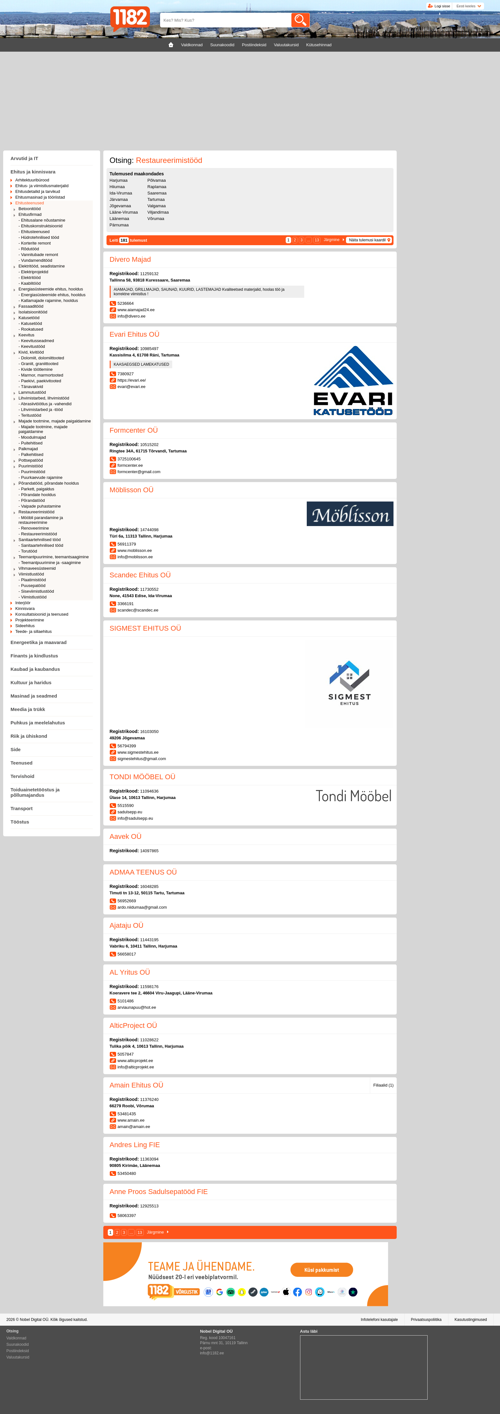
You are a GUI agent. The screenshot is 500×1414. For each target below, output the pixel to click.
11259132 (149, 273)
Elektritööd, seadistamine (41, 266)
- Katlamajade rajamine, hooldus (48, 300)
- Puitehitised (30, 443)
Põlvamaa (156, 180)
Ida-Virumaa (121, 193)
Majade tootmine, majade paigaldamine (54, 421)
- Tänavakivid (30, 386)
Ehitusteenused (29, 203)
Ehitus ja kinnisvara (33, 171)
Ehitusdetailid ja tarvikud (37, 191)
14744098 (149, 529)
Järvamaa (119, 199)
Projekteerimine (29, 620)
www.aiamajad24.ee (136, 309)
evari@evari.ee (132, 386)
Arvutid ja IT (24, 158)
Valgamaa (156, 205)
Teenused (22, 763)
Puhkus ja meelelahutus (38, 722)
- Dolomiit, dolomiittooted (41, 357)
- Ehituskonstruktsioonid (40, 225)
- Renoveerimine (33, 528)
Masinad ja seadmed (34, 696)
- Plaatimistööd (32, 579)
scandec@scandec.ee (138, 610)
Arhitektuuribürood (32, 180)
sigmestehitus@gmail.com (142, 758)
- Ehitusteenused (34, 231)
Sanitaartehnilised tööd (39, 539)
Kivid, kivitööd (31, 352)
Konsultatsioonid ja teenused (41, 614)
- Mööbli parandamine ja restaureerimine (40, 520)
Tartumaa (156, 199)
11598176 (149, 986)
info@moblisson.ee (135, 556)
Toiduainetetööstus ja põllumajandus (35, 792)
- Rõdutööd (28, 248)
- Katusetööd (30, 323)
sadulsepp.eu (130, 812)
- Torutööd (27, 551)
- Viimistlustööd (32, 597)
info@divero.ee (132, 316)
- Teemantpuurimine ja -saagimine (49, 562)
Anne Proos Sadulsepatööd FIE (159, 1192)
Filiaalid (383, 1085)
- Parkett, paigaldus (36, 489)
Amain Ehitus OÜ (137, 1085)
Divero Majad (130, 259)
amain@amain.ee (134, 1126)
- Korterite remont (34, 243)
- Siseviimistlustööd (36, 591)
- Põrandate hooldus (37, 494)
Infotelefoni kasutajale (379, 1319)
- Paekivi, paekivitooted (39, 380)
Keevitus (26, 335)
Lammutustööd (32, 392)
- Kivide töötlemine (35, 369)
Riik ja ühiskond (29, 736)
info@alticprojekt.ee (136, 1067)
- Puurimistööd (31, 471)
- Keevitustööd (31, 346)
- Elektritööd (29, 277)
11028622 (149, 1039)
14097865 (149, 850)
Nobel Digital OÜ (34, 1319)
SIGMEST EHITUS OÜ (145, 628)
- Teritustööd (29, 415)
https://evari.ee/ (132, 380)
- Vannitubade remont (38, 254)
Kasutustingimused (471, 1319)
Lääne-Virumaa (124, 212)
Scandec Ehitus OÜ (140, 575)
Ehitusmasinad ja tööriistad (40, 197)
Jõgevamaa (120, 205)
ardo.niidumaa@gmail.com (142, 907)
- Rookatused (30, 329)
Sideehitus (25, 625)
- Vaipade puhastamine (39, 506)
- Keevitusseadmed (36, 340)
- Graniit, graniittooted (38, 363)
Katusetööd (29, 317)
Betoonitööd (29, 208)
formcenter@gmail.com (139, 471)
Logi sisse (442, 6)
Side (16, 749)
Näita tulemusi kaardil (367, 240)
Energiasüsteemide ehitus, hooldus (50, 289)
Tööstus (20, 821)
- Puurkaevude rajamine (40, 477)
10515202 (149, 444)
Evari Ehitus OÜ (135, 334)
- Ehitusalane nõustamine (41, 220)
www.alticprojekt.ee (135, 1060)
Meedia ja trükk (28, 709)
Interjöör (23, 602)
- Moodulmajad (32, 437)
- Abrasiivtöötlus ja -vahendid (44, 403)
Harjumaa (119, 180)
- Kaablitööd (29, 283)
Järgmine (331, 240)
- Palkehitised (30, 454)
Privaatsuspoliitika (426, 1319)
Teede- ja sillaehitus (33, 631)
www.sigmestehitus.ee (138, 752)
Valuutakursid (17, 1357)
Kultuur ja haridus (31, 682)
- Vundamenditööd (35, 260)
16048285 (149, 886)
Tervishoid (22, 776)
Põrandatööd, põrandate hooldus (48, 483)
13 (317, 240)
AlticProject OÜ (133, 1025)
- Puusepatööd (32, 585)
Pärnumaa (119, 225)
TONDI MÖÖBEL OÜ (143, 777)
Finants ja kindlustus (34, 655)
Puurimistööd (30, 466)
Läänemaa (119, 218)
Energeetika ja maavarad (39, 642)
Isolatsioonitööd (32, 312)
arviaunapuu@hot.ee (137, 1007)
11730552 (149, 589)
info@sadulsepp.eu (135, 818)
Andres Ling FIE (135, 1145)
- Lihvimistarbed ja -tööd (40, 409)
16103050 (149, 731)
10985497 (149, 348)
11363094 (149, 1159)
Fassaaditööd (30, 306)
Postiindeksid (17, 1351)
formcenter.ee (130, 465)
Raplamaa (156, 186)
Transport (22, 808)
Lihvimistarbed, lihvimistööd (43, 398)
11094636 (149, 791)
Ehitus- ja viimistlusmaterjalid (42, 185)
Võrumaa (155, 218)
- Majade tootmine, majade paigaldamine (43, 429)
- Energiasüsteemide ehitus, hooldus (51, 294)
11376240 (149, 1099)
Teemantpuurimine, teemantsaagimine (53, 556)
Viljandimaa (158, 212)
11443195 (149, 939)
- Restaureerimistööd (37, 533)
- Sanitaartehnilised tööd (40, 545)
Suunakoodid (17, 1344)
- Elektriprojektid (33, 271)
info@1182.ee (212, 1353)
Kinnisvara (25, 608)
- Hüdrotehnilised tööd (38, 237)
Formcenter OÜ (134, 430)
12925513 (149, 1206)
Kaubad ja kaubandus (35, 669)
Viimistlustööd (31, 574)
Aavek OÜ (126, 836)
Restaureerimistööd (36, 511)
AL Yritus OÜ (130, 972)
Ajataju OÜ (126, 925)
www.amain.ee (131, 1120)
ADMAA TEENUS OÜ (143, 872)
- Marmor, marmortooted (40, 375)
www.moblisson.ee (135, 550)
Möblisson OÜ (132, 490)
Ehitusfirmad (29, 214)
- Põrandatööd (31, 500)
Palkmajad (28, 448)
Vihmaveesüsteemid (37, 568)
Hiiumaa (117, 186)
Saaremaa (156, 193)
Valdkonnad (16, 1338)
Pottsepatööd (30, 460)
